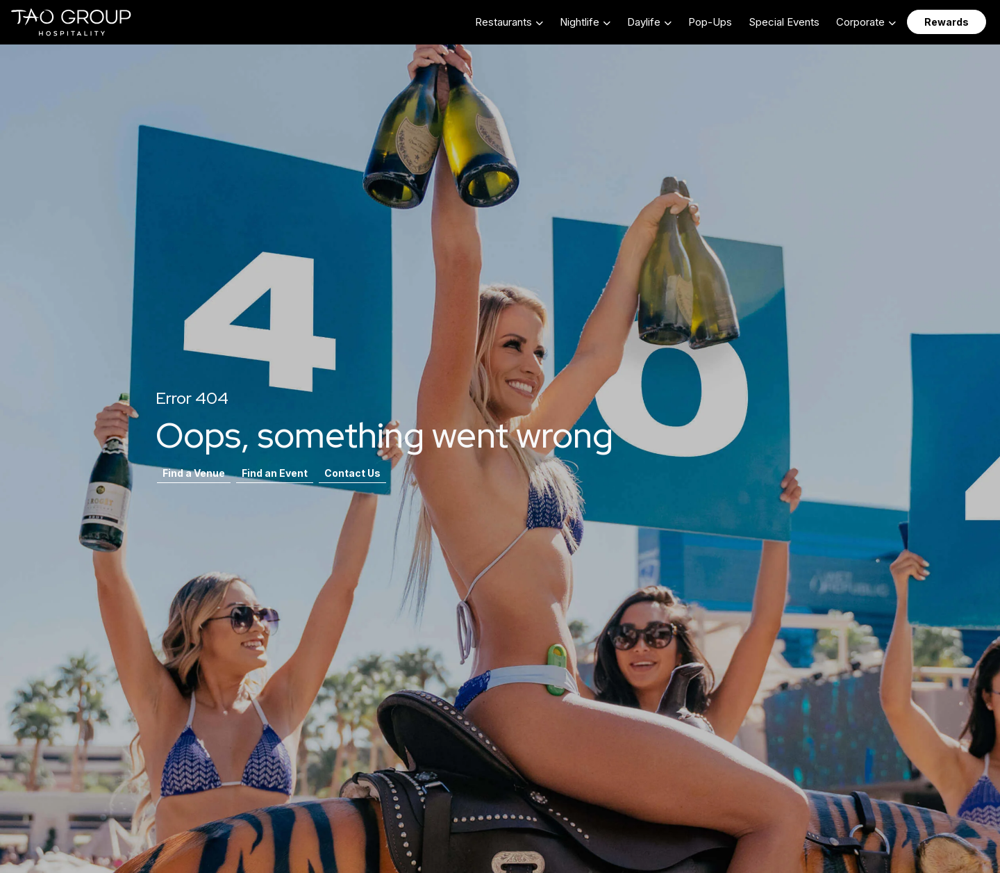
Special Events (784, 21)
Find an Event (275, 473)
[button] (509, 21)
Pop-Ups (710, 21)
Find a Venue (193, 473)
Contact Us (352, 473)
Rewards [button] (946, 22)
